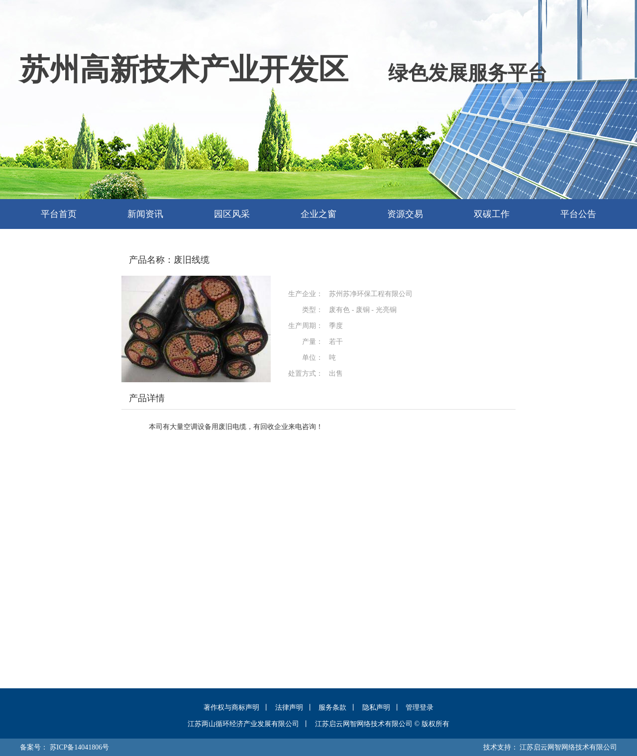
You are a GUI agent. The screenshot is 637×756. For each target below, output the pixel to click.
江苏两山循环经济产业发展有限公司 (243, 724)
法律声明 (289, 707)
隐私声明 (376, 707)
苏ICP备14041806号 (79, 747)
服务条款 (332, 707)
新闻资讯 (145, 214)
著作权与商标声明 (231, 707)
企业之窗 (318, 214)
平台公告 (578, 214)
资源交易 (405, 214)
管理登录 (419, 707)
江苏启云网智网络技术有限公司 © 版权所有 (382, 724)
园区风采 (232, 214)
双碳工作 (492, 214)
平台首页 (59, 214)
